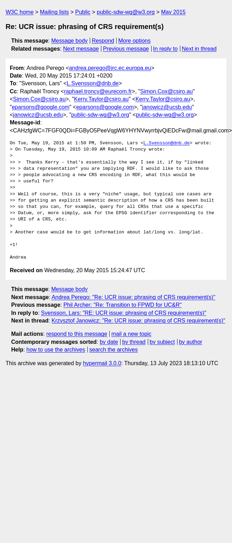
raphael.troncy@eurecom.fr (98, 91)
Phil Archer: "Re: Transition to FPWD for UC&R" (122, 305)
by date (109, 342)
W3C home (20, 12)
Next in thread (199, 49)
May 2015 (173, 12)
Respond (103, 41)
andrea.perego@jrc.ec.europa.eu (110, 68)
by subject (162, 342)
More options (134, 41)
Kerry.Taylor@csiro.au (101, 99)
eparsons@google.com (41, 107)
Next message (81, 49)
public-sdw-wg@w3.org (126, 12)
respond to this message (76, 334)
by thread (134, 342)
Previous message (126, 49)
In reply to (165, 49)
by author (190, 342)
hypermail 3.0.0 (102, 363)
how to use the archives (56, 350)
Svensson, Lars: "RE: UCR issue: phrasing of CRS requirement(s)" (123, 313)
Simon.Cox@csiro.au (166, 91)
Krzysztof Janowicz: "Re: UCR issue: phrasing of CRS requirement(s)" (138, 321)
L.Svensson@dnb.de (93, 83)
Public (82, 12)
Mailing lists (54, 12)
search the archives (113, 350)
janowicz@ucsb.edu (167, 107)
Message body (69, 41)
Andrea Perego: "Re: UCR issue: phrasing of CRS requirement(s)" (133, 297)
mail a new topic (131, 334)
